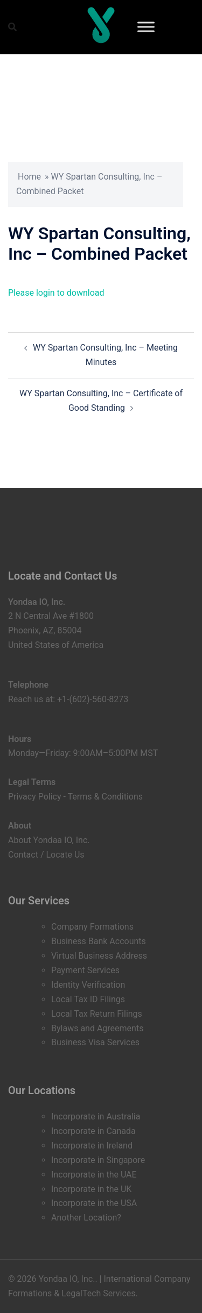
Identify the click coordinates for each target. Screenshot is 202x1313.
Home (29, 177)
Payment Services (85, 970)
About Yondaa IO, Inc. (49, 840)
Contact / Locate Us (46, 855)
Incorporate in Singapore (98, 1160)
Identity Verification (88, 985)
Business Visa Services (95, 1042)
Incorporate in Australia (95, 1116)
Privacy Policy (34, 796)
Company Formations (92, 927)
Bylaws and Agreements (97, 1028)
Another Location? (86, 1217)
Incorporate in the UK (91, 1189)
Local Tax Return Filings (96, 1014)
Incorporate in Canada (93, 1131)
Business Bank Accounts (98, 941)
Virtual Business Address (99, 956)
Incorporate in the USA (94, 1203)
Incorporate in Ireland (92, 1145)
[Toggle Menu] (146, 27)
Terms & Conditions (105, 796)
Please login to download (56, 293)
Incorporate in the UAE (94, 1174)
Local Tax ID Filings (88, 999)
